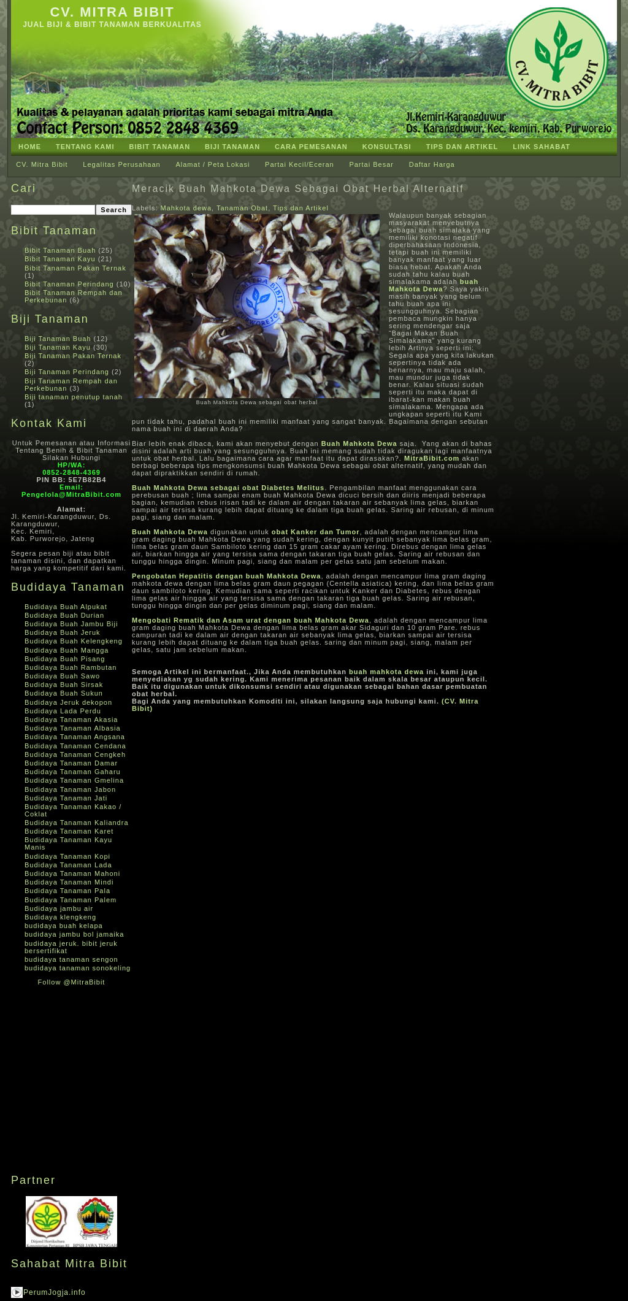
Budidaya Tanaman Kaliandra (77, 822)
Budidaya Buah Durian (64, 615)
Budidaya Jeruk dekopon (68, 702)
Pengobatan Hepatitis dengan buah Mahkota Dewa (226, 576)
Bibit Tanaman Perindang (69, 284)
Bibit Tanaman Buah (60, 250)
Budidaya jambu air (59, 908)
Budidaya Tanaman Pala (67, 890)
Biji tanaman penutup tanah (74, 397)
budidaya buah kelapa (64, 925)
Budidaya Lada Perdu (63, 711)
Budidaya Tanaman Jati (66, 798)
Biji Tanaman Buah (58, 338)
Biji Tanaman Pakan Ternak (73, 355)
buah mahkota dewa (386, 671)
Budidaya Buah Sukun (64, 693)
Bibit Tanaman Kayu (60, 259)
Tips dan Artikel (301, 208)
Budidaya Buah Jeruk (63, 632)
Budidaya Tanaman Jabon (70, 789)
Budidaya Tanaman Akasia (71, 719)
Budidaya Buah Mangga (67, 650)
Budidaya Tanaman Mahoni (72, 873)
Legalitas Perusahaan (121, 164)
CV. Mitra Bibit (112, 12)
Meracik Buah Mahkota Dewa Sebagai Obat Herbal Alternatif (298, 188)
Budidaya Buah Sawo (62, 676)
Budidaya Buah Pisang (65, 658)
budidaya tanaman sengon (71, 959)
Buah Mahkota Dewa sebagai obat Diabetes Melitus (228, 487)
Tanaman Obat (242, 208)
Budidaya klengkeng (60, 917)
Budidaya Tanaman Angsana (75, 736)
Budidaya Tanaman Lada (68, 865)
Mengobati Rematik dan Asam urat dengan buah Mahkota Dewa (250, 620)
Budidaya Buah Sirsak (64, 684)
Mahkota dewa (186, 208)
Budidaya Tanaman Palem (71, 900)
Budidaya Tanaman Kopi (67, 856)
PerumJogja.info (54, 1292)
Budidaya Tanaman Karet (69, 831)
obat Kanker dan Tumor (316, 531)
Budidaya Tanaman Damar (71, 763)
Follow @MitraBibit (71, 982)
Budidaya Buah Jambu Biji (71, 623)
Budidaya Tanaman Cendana (75, 746)
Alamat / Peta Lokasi (212, 164)
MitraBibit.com (431, 458)
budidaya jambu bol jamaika (74, 934)
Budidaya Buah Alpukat (66, 606)
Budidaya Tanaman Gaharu (73, 771)
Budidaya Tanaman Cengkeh (75, 754)
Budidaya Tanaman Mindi (69, 882)
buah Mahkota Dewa (433, 285)
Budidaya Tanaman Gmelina (74, 780)
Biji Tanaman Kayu (58, 347)
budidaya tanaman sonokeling (78, 968)
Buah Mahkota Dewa (359, 443)
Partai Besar (371, 164)
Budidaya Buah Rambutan (71, 667)
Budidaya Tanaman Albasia (73, 728)
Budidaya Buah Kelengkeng (74, 641)
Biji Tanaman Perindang (67, 371)
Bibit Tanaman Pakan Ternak (75, 268)
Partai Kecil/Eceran (299, 164)
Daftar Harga (432, 164)
